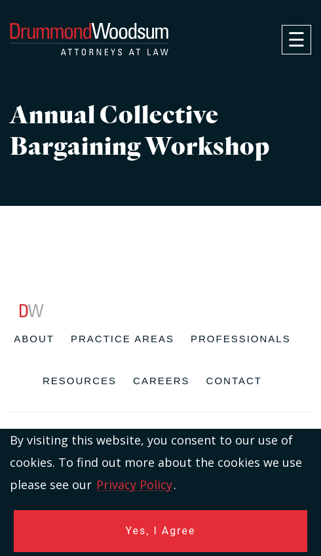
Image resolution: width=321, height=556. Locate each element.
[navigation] (296, 39)
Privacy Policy (134, 484)
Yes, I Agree (161, 531)
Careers (161, 380)
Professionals (241, 338)
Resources (80, 380)
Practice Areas (122, 338)
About (34, 338)
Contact (234, 380)
